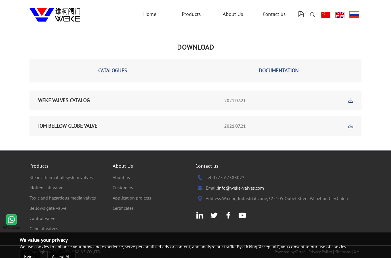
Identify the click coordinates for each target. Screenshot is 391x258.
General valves (44, 228)
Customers (123, 187)
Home (149, 14)
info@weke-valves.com (241, 188)
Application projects (132, 198)
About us (121, 177)
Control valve (42, 218)
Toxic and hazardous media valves (63, 198)
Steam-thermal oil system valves (61, 177)
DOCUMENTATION (278, 70)
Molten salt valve (46, 187)
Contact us (274, 14)
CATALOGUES (112, 70)
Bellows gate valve (48, 208)
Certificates (123, 208)
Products (191, 14)
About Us (233, 14)
